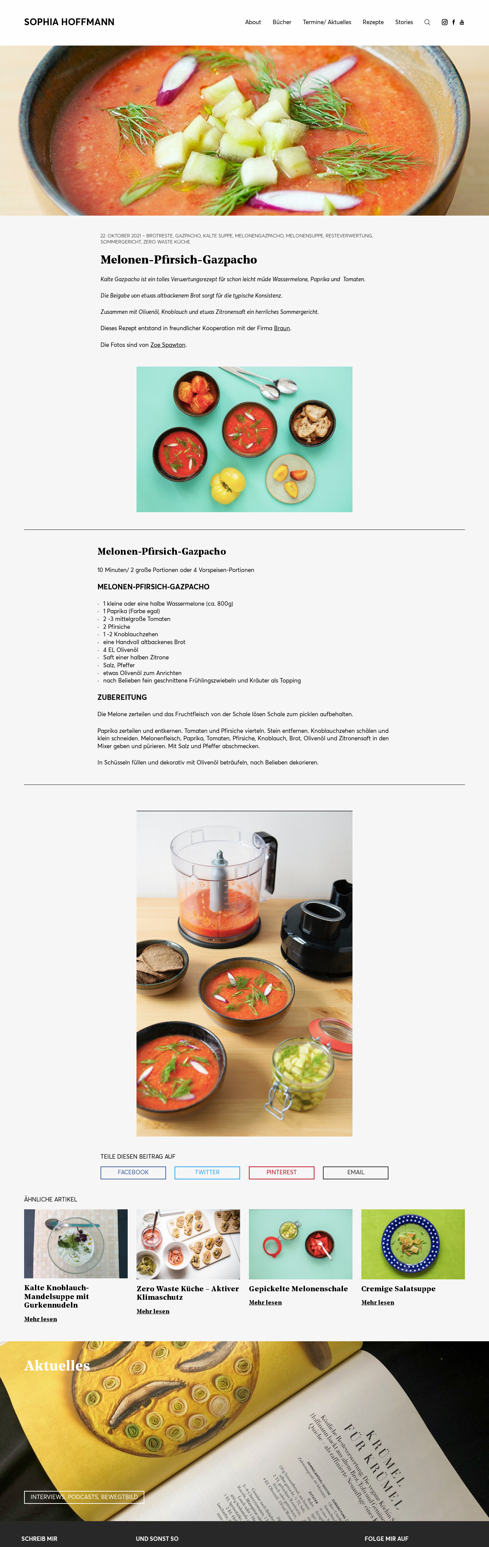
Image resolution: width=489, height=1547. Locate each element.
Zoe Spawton (167, 345)
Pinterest (282, 1173)
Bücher (282, 23)
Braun (282, 329)
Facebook (133, 1173)
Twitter (207, 1173)
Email (355, 1173)
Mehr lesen (40, 1320)
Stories (404, 23)
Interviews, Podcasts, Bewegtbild (84, 1497)
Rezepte (373, 23)
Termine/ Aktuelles (327, 23)
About (253, 23)
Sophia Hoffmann (69, 22)
